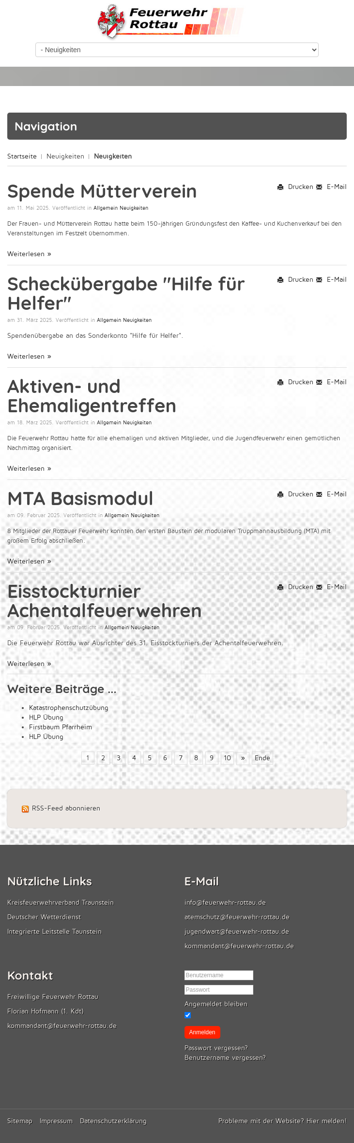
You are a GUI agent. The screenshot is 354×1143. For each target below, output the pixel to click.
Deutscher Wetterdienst (44, 917)
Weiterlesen (27, 254)
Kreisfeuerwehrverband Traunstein (60, 902)
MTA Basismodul (80, 498)
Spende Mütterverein (102, 191)
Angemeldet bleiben (216, 1004)
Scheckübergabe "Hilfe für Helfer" (126, 293)
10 (227, 758)
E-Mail (331, 186)
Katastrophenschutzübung (68, 707)
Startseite (22, 156)
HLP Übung (46, 717)
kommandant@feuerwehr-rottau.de (239, 946)
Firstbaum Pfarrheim (60, 727)
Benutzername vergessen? (225, 1057)
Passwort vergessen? (216, 1048)
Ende (262, 758)
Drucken (295, 186)
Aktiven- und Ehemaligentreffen (92, 395)
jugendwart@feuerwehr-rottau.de (237, 931)
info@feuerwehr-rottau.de (225, 902)
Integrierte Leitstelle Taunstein (54, 931)
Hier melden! (327, 1121)
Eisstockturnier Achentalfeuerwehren (104, 600)
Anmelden (202, 1032)
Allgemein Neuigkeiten (120, 208)
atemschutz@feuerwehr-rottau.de (237, 917)
